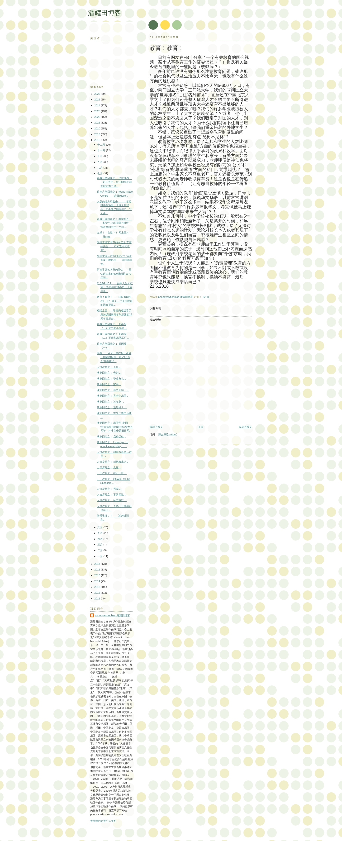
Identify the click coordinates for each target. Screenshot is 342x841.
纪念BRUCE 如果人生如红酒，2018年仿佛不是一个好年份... (115, 287)
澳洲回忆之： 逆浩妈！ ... (112, 407)
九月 (100, 162)
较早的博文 (245, 426)
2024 (97, 105)
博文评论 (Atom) (167, 434)
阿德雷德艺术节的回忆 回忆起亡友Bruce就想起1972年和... (114, 273)
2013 (97, 586)
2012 (97, 592)
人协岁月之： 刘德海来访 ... (113, 461)
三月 (100, 544)
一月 (100, 556)
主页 (200, 426)
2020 (97, 128)
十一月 (101, 150)
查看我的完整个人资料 (103, 820)
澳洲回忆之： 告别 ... (109, 372)
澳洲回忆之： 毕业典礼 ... (112, 378)
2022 (97, 116)
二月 (100, 550)
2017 (97, 563)
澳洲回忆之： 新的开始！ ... (113, 390)
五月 (100, 533)
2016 (97, 569)
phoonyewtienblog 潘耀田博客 (112, 615)
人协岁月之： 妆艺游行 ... (112, 500)
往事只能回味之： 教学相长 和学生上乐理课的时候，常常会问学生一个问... (114, 223)
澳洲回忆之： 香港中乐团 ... (113, 395)
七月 (100, 173)
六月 (100, 527)
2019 (97, 134)
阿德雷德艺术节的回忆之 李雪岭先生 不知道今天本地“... (114, 246)
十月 (100, 156)
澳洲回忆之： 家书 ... (109, 384)
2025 (97, 99)
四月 (100, 538)
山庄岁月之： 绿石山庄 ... (112, 473)
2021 (97, 122)
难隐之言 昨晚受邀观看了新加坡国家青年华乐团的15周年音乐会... (114, 314)
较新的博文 (156, 426)
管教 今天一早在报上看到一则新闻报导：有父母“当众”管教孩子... (114, 357)
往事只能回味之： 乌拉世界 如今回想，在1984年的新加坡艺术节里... (114, 182)
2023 (97, 111)
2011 (97, 598)
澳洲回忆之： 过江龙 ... (110, 401)
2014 (97, 581)
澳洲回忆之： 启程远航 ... (112, 436)
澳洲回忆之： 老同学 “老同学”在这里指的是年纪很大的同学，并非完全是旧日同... (115, 426)
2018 (97, 139)
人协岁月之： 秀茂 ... (109, 488)
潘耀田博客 (104, 13)
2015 (97, 575)
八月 (100, 167)
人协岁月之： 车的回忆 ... (112, 494)
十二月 (101, 144)
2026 (97, 93)
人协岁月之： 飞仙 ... (109, 367)
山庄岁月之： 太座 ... (109, 467)
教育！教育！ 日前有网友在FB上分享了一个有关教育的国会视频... (115, 300)
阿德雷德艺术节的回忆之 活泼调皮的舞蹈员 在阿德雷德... (115, 260)
